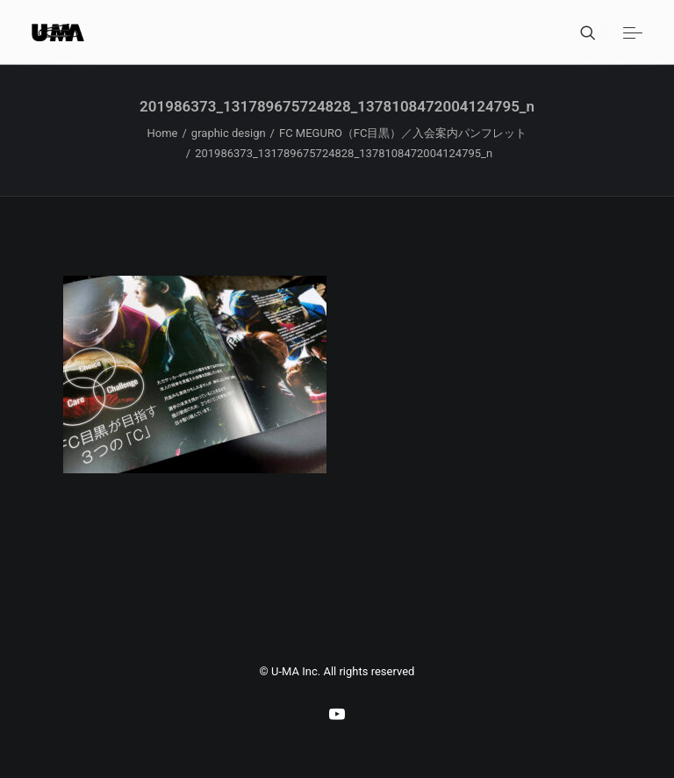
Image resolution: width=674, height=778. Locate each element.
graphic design (228, 133)
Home (162, 133)
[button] (633, 32)
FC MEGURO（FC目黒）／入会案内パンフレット (403, 133)
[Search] (580, 32)
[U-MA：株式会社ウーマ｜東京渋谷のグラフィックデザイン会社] (58, 32)
